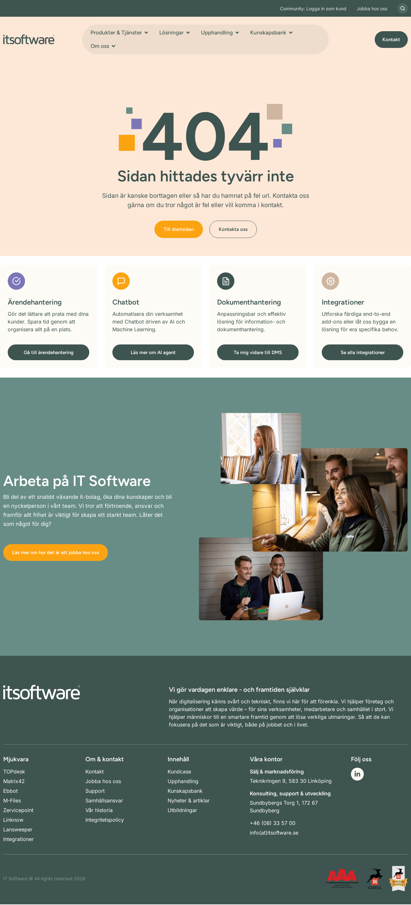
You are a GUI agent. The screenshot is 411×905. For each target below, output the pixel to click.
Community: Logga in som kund (313, 8)
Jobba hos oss (372, 8)
